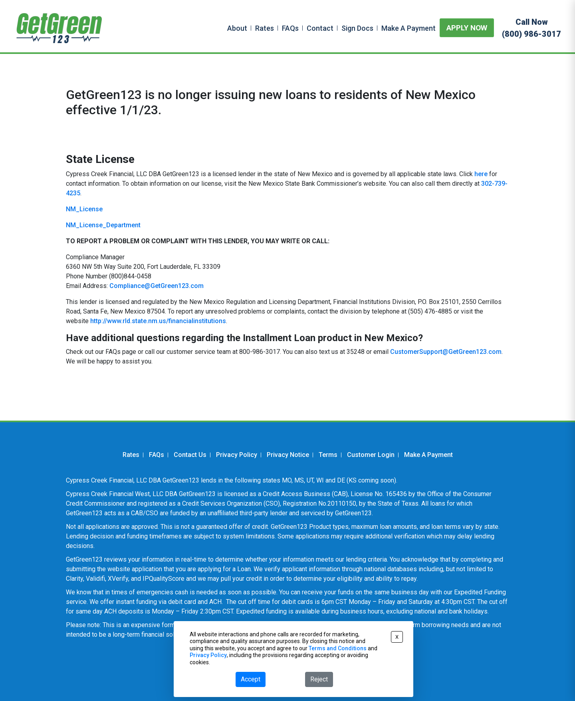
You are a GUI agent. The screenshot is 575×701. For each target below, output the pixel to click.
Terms (328, 455)
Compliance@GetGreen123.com (156, 286)
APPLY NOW (466, 27)
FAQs (290, 28)
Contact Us (190, 455)
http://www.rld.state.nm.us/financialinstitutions (158, 321)
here (481, 174)
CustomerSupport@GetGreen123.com (446, 351)
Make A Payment (408, 28)
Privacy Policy (236, 455)
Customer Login (371, 455)
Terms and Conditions (338, 648)
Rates (264, 28)
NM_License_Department (103, 225)
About (237, 28)
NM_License (84, 209)
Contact (320, 28)
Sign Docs (357, 28)
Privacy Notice (288, 455)
